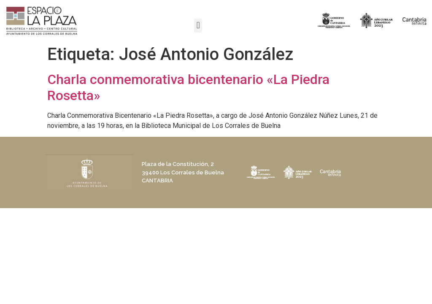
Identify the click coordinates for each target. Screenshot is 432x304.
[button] (198, 26)
